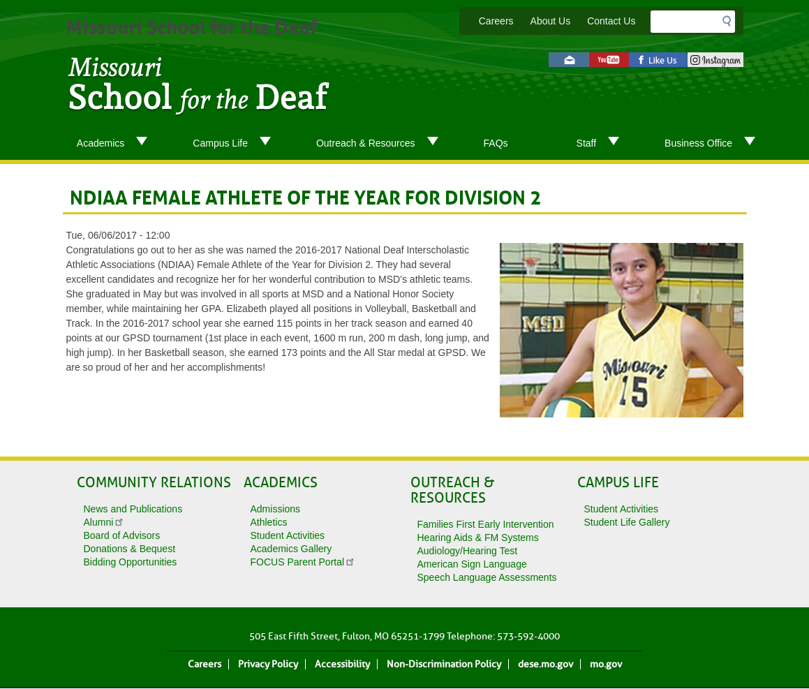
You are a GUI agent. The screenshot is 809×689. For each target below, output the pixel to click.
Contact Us (611, 21)
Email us (569, 59)
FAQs (496, 143)
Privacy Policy (268, 664)
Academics (117, 144)
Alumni (105, 522)
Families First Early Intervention (485, 524)
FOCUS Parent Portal (303, 562)
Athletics (269, 522)
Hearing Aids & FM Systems (478, 537)
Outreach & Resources (383, 144)
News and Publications (133, 508)
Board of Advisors (122, 535)
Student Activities (288, 535)
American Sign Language (472, 564)
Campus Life (237, 144)
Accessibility (342, 664)
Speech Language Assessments (487, 577)
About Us (550, 21)
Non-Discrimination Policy (444, 664)
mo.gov (606, 664)
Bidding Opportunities (130, 562)
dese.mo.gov (545, 664)
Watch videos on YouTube (609, 59)
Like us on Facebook (658, 59)
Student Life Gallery (627, 522)
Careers (496, 21)
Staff (604, 144)
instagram (715, 59)
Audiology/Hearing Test (467, 550)
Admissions (276, 508)
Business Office (715, 144)
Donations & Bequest (130, 548)
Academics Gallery (291, 548)
